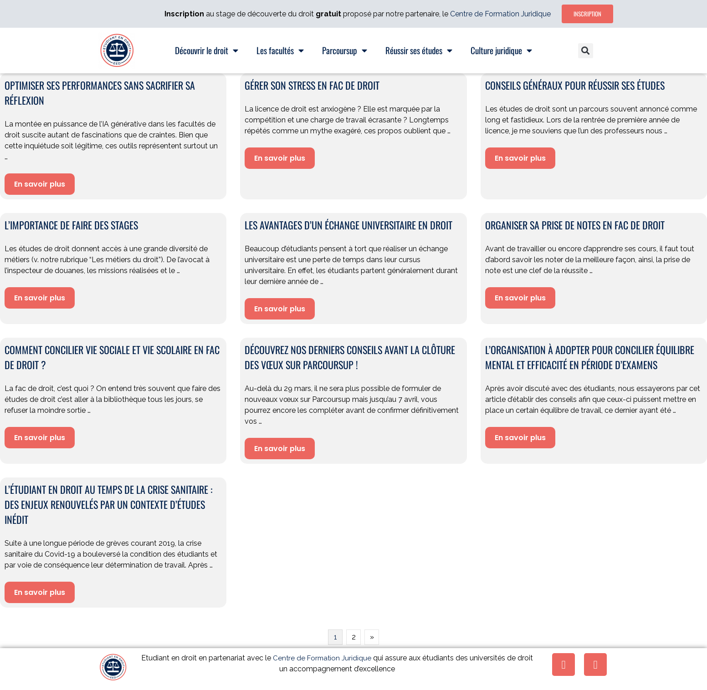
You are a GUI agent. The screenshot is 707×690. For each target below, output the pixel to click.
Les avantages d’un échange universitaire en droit (348, 225)
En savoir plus (39, 184)
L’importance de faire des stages (71, 225)
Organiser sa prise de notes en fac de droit (575, 225)
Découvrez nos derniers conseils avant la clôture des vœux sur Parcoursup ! (350, 357)
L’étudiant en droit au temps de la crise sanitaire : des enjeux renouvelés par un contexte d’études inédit (108, 504)
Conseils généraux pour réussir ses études (575, 85)
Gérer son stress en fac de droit (312, 85)
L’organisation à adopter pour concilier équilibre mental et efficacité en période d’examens (589, 357)
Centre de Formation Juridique (500, 14)
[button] (585, 50)
